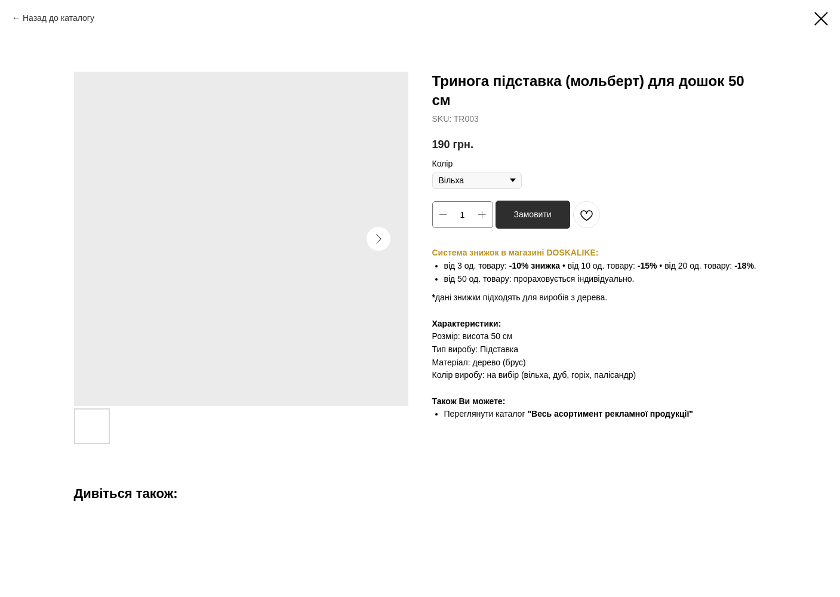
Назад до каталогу (58, 18)
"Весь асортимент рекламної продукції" (610, 413)
